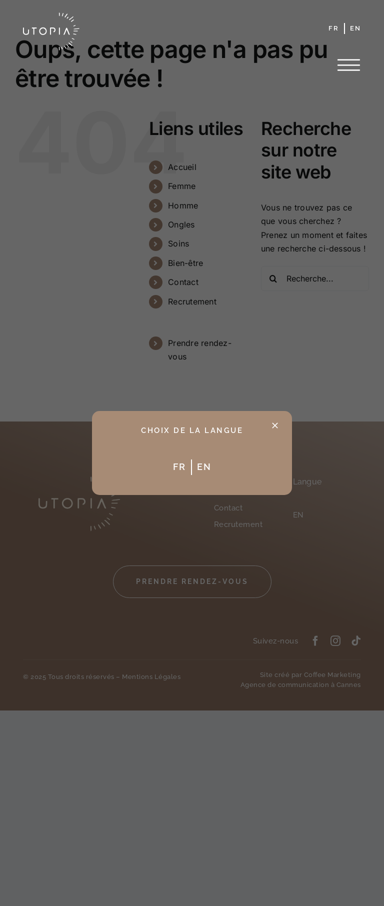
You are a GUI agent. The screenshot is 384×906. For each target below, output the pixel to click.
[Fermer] (275, 425)
